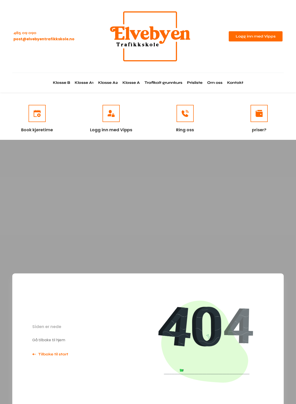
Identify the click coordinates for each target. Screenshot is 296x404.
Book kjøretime (37, 130)
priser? (259, 130)
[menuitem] (61, 82)
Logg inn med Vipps (111, 130)
